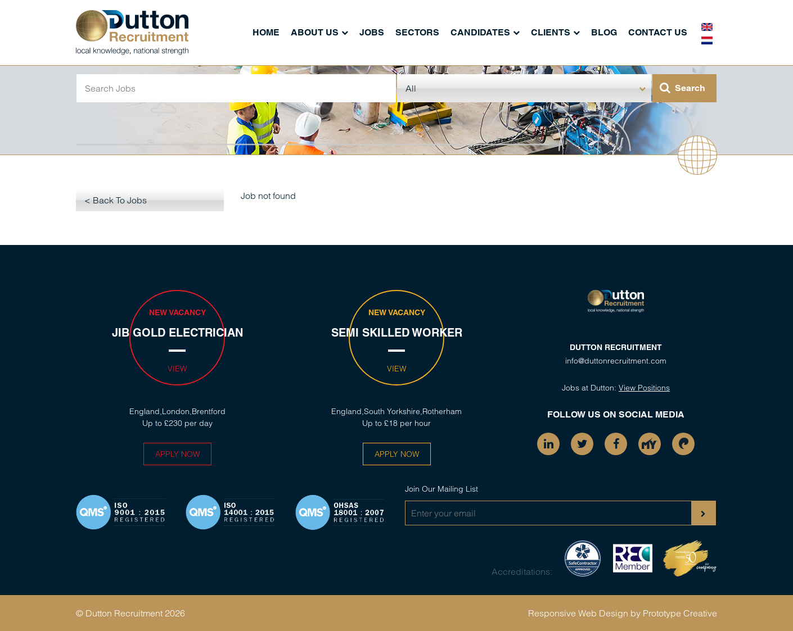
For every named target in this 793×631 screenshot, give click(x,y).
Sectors (417, 32)
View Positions (644, 388)
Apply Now (177, 454)
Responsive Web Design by (584, 613)
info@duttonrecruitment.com (615, 361)
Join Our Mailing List (441, 489)
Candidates (480, 32)
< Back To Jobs (115, 200)
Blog (604, 32)
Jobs (371, 32)
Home (266, 32)
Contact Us (657, 32)
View (177, 369)
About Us (315, 32)
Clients (550, 32)
